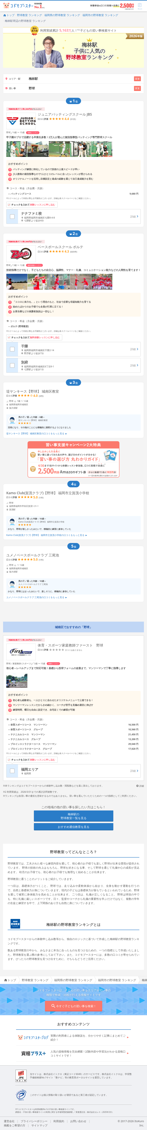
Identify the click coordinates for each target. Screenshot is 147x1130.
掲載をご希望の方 (14, 1125)
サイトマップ (39, 1125)
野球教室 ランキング (29, 15)
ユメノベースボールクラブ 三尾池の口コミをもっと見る (36, 597)
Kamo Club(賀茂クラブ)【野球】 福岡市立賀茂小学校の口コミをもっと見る (46, 535)
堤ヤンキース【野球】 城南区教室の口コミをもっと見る (36, 433)
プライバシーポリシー (34, 1121)
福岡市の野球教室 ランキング (100, 15)
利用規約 (58, 1121)
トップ (9, 15)
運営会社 (9, 1121)
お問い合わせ (78, 1121)
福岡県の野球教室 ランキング (62, 15)
